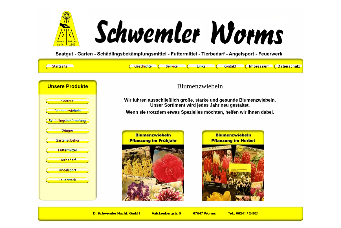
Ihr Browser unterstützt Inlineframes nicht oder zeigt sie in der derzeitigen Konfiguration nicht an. (200, 141)
